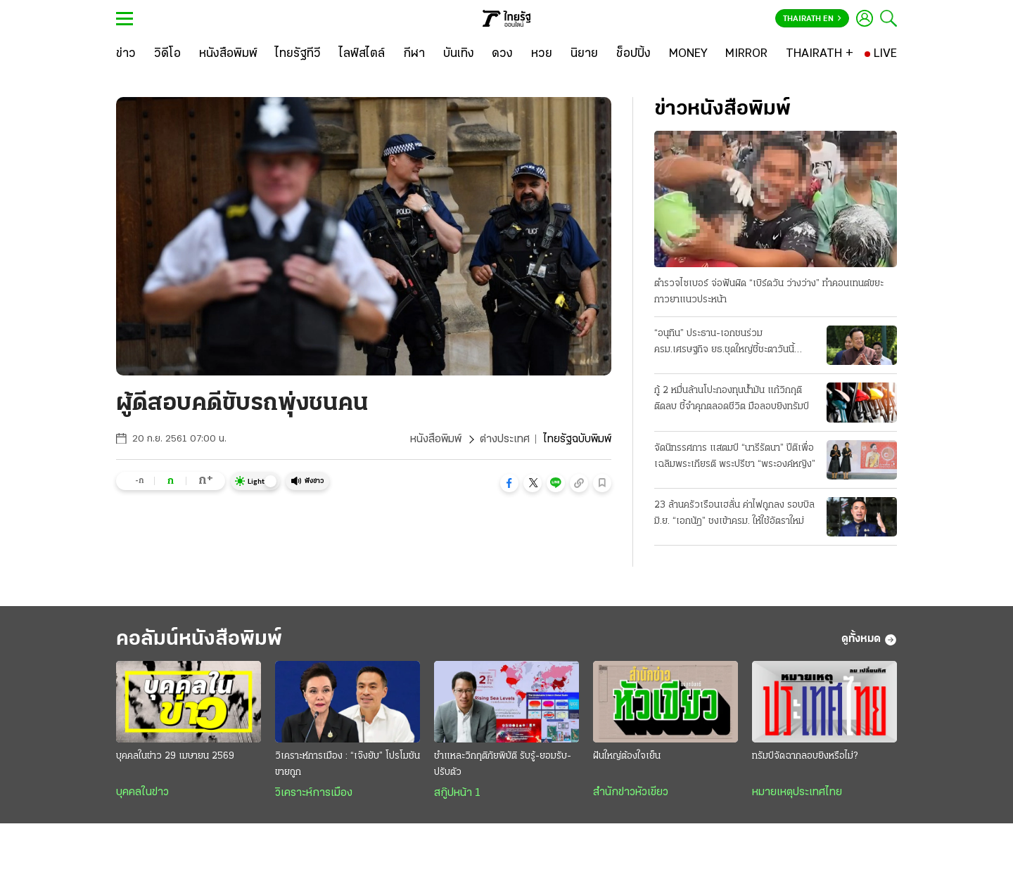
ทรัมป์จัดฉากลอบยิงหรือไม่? (805, 756)
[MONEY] (688, 54)
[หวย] (541, 54)
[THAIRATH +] (819, 54)
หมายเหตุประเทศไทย (797, 792)
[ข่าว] (126, 54)
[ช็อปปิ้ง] (633, 54)
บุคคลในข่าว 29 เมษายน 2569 (175, 756)
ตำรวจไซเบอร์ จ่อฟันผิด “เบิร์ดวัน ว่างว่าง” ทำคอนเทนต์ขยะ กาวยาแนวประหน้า (769, 291)
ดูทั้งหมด (869, 640)
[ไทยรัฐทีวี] (298, 54)
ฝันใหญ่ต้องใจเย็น (627, 756)
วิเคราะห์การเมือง (313, 793)
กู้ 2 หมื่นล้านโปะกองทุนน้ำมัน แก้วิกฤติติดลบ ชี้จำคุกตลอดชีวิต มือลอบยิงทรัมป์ (731, 398)
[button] (509, 483)
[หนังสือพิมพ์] (228, 54)
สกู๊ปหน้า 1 (457, 793)
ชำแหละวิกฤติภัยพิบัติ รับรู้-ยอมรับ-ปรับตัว (502, 764)
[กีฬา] (414, 54)
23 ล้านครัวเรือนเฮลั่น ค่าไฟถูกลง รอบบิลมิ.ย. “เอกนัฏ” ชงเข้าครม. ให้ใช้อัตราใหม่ (734, 513)
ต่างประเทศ (505, 439)
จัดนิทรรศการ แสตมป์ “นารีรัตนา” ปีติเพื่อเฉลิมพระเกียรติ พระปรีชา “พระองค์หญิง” (734, 456)
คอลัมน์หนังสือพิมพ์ (199, 639)
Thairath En (812, 19)
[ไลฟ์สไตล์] (362, 54)
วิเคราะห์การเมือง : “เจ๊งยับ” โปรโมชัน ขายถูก (347, 764)
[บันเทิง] (458, 54)
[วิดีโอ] (167, 54)
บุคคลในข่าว (142, 792)
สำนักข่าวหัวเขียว (630, 792)
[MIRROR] (746, 54)
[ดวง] (502, 54)
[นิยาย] (584, 54)
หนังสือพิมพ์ (435, 439)
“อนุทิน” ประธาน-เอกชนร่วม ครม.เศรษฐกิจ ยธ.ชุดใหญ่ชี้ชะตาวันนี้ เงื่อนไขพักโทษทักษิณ (724, 343)
